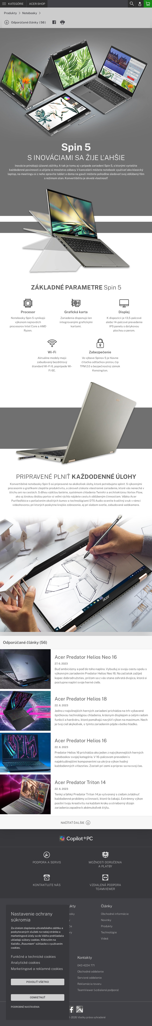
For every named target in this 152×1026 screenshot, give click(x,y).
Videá (104, 938)
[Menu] (13, 4)
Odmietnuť (37, 997)
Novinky (106, 920)
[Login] (140, 4)
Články (106, 906)
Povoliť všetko (37, 981)
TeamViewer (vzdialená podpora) (98, 990)
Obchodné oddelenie (90, 971)
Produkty (12, 13)
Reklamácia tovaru (89, 983)
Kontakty (84, 957)
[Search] (132, 4)
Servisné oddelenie (89, 977)
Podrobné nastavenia (25, 1007)
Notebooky (31, 13)
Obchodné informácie (115, 913)
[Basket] (148, 4)
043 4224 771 (86, 965)
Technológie (109, 932)
